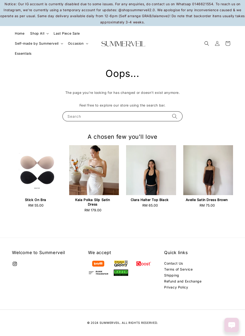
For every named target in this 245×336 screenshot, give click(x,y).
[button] (206, 43)
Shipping (171, 275)
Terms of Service (178, 269)
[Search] (174, 116)
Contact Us (173, 263)
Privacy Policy (176, 287)
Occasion (76, 43)
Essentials (23, 53)
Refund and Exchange (182, 281)
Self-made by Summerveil (37, 43)
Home (19, 33)
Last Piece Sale (67, 33)
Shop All (37, 33)
